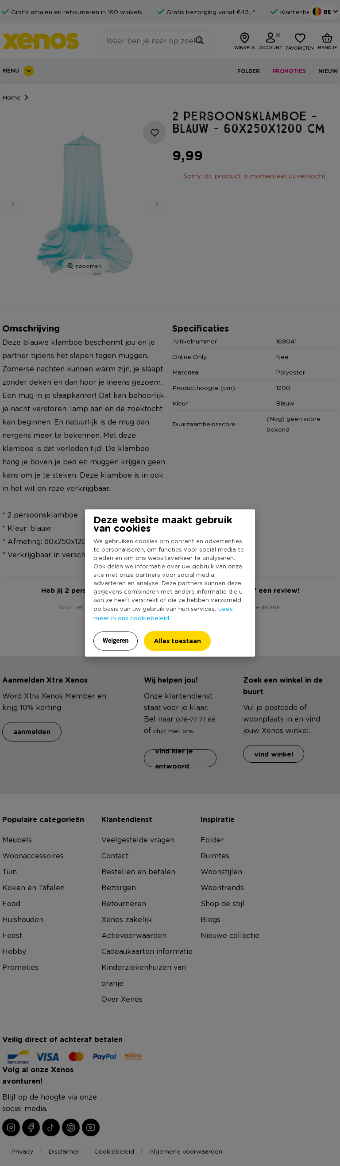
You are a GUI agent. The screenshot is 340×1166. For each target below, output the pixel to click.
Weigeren (116, 640)
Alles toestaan (177, 641)
